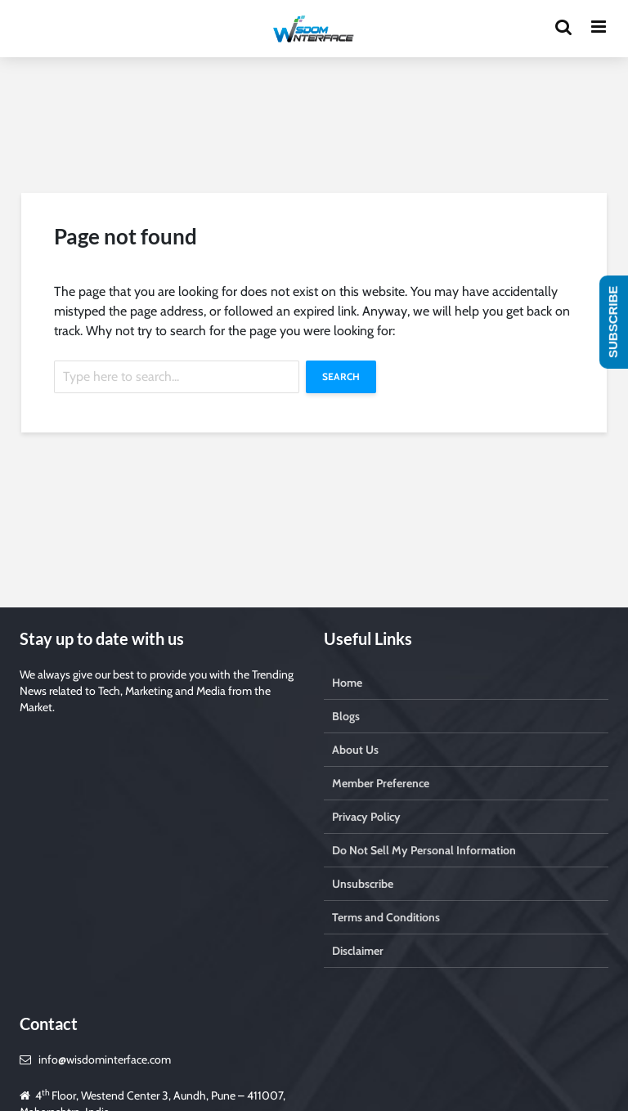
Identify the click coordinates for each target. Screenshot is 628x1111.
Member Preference (380, 783)
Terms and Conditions (386, 917)
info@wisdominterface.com (104, 1059)
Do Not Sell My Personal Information (424, 850)
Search (341, 376)
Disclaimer (358, 950)
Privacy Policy (366, 816)
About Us (355, 749)
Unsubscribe (362, 883)
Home (347, 682)
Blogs (346, 716)
